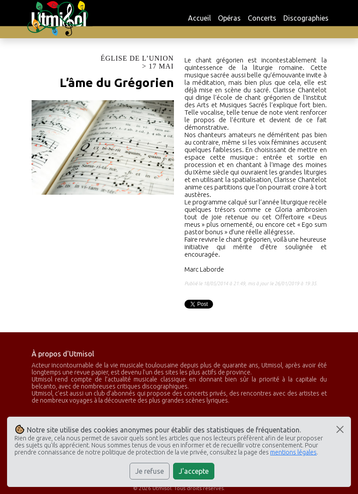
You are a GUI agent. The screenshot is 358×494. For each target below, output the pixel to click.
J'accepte (194, 471)
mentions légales (293, 452)
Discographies (306, 18)
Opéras (229, 18)
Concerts (262, 18)
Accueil (199, 18)
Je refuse (149, 471)
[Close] (340, 429)
